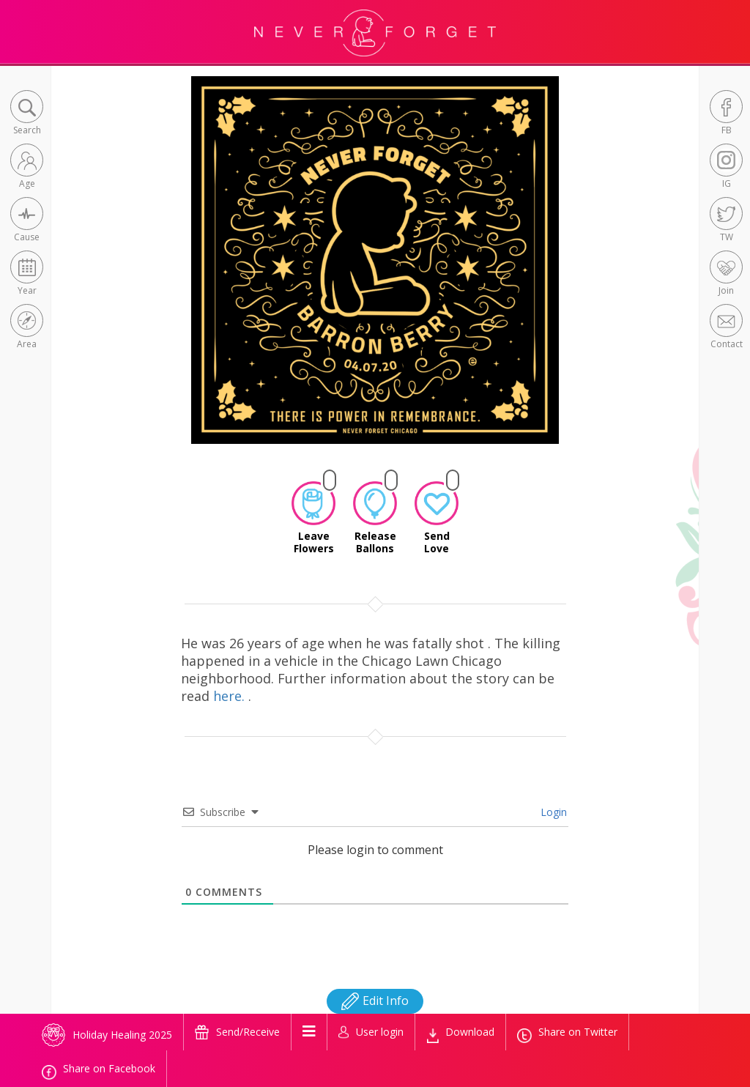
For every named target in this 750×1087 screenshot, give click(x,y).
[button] (27, 114)
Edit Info (375, 1001)
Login (552, 812)
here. (230, 696)
